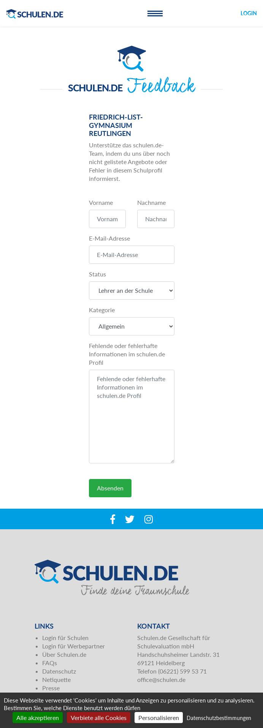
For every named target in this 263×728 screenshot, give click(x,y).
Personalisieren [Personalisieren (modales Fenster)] (158, 717)
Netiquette (56, 679)
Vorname (101, 202)
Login (249, 13)
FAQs (49, 662)
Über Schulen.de (64, 654)
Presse (51, 687)
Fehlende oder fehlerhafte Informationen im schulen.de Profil (127, 354)
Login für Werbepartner (73, 646)
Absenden (110, 488)
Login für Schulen (65, 637)
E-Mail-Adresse (109, 238)
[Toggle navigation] (155, 13)
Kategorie (102, 309)
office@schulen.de (161, 679)
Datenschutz (59, 671)
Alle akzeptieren (37, 717)
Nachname (151, 202)
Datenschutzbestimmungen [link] (219, 718)
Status (97, 274)
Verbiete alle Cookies (99, 717)
